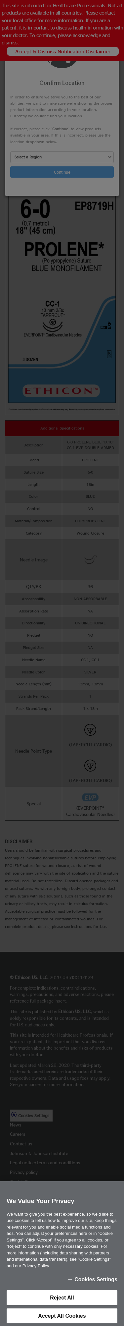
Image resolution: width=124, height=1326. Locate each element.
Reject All (62, 1307)
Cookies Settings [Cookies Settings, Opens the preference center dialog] (95, 1289)
